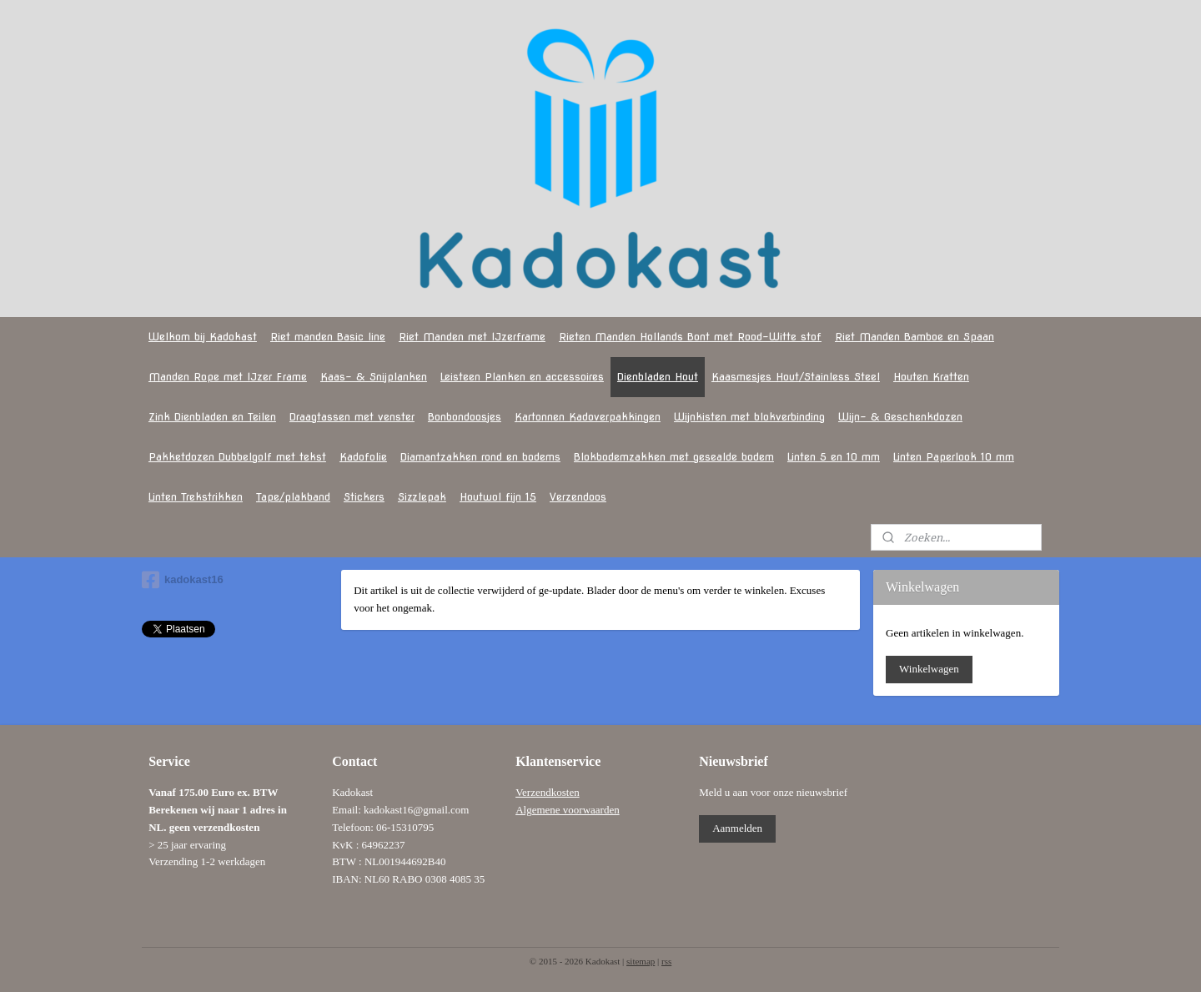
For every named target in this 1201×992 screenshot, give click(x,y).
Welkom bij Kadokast (202, 336)
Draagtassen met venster (352, 416)
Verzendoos (578, 497)
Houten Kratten (931, 376)
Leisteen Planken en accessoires (522, 376)
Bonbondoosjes (464, 416)
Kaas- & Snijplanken (373, 376)
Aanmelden (737, 828)
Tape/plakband (293, 497)
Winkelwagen (929, 668)
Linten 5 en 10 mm (833, 457)
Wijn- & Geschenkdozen (900, 416)
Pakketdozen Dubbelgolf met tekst (237, 457)
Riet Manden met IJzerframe (472, 336)
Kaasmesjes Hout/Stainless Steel (795, 376)
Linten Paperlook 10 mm (953, 457)
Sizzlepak (422, 497)
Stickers (364, 497)
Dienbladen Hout (657, 376)
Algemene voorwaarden (567, 809)
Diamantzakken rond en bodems (480, 457)
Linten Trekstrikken (195, 497)
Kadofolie (363, 457)
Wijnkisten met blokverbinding (749, 416)
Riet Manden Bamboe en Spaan (914, 336)
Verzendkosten (547, 792)
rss (666, 961)
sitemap (640, 961)
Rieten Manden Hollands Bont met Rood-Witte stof (690, 336)
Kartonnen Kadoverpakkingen (588, 416)
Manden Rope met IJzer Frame (227, 376)
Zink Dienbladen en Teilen (212, 416)
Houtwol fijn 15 (498, 497)
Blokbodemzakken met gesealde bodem (674, 457)
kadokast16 (183, 580)
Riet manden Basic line (327, 336)
